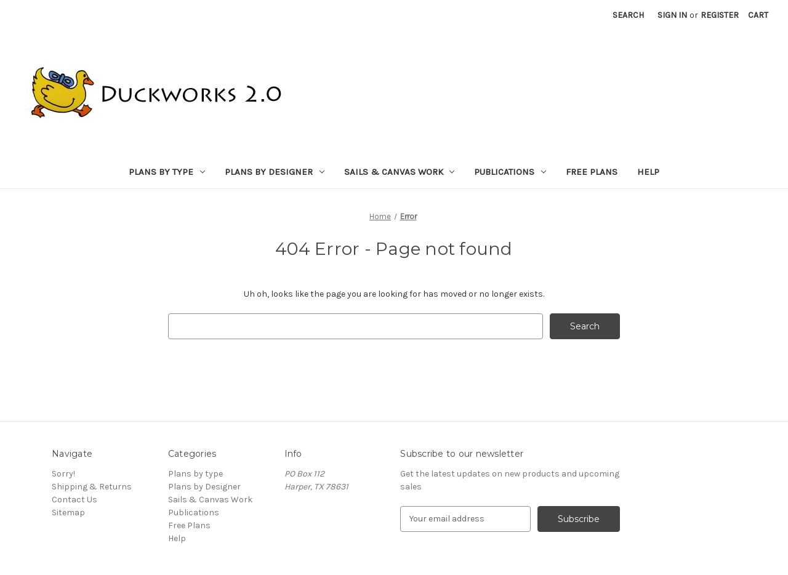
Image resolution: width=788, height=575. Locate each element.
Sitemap (68, 512)
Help (648, 171)
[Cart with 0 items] (758, 15)
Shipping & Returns (92, 486)
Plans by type (167, 171)
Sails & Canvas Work (399, 171)
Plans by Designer (274, 171)
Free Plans (591, 171)
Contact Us (74, 499)
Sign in (672, 15)
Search (628, 15)
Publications (510, 171)
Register (720, 15)
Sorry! (63, 473)
